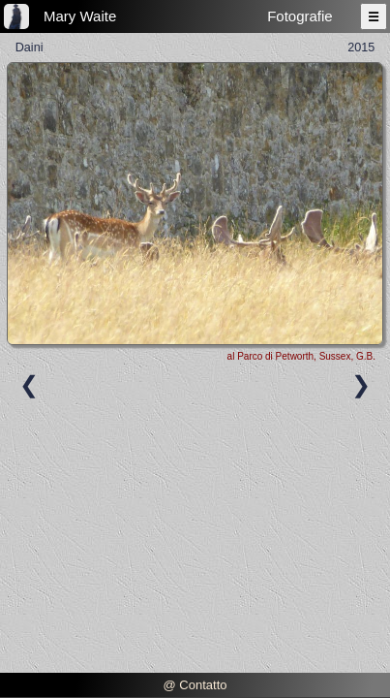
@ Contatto (195, 685)
